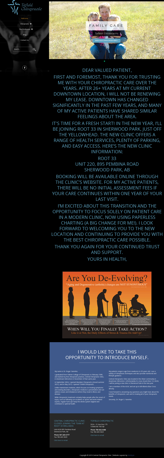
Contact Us (25, 40)
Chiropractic (24, 24)
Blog (24, 35)
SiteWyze (131, 455)
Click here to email (61, 440)
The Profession (24, 29)
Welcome (24, 18)
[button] (52, 30)
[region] (106, 31)
